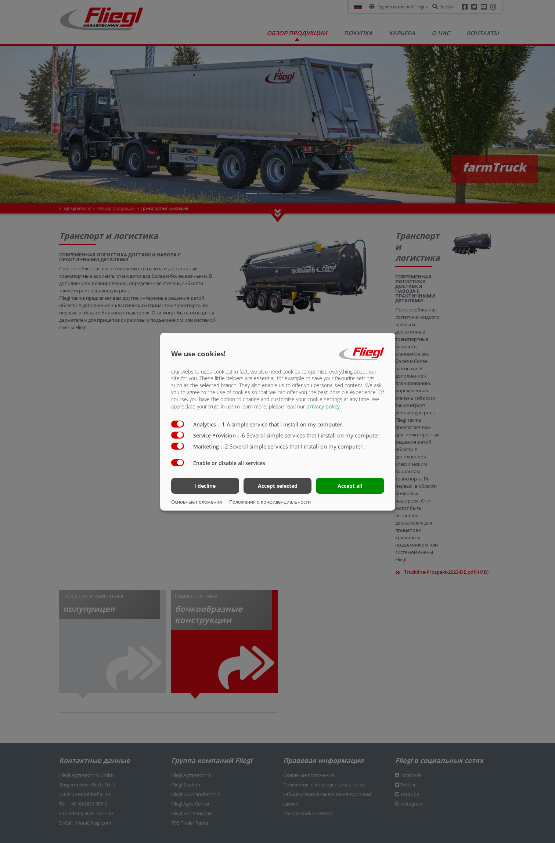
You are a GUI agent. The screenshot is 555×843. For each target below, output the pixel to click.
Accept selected (278, 485)
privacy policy (323, 406)
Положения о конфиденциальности (270, 501)
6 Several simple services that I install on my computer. (309, 435)
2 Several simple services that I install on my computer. (292, 446)
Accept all (350, 485)
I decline (205, 485)
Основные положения (196, 501)
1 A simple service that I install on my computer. (281, 424)
